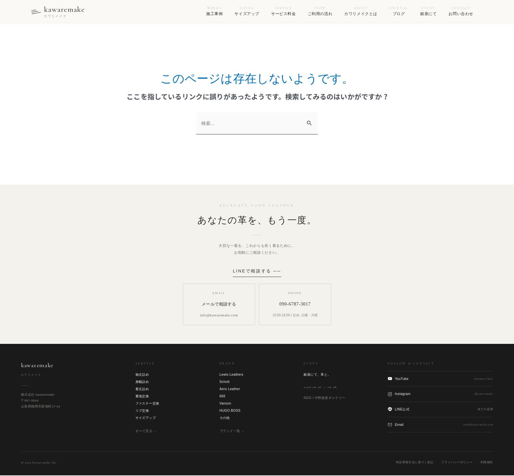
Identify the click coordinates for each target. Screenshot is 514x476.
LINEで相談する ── (257, 271)
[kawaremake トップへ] (59, 12)
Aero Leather (230, 389)
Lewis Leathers (232, 375)
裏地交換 (142, 396)
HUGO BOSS (230, 411)
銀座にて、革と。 (317, 375)
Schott (225, 382)
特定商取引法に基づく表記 (414, 463)
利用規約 (487, 463)
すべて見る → (146, 431)
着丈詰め (142, 389)
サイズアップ (145, 418)
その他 (225, 418)
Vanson (225, 404)
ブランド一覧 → (232, 431)
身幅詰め (142, 382)
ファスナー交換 (147, 404)
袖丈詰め (142, 375)
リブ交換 (142, 411)
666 (223, 396)
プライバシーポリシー (456, 463)
